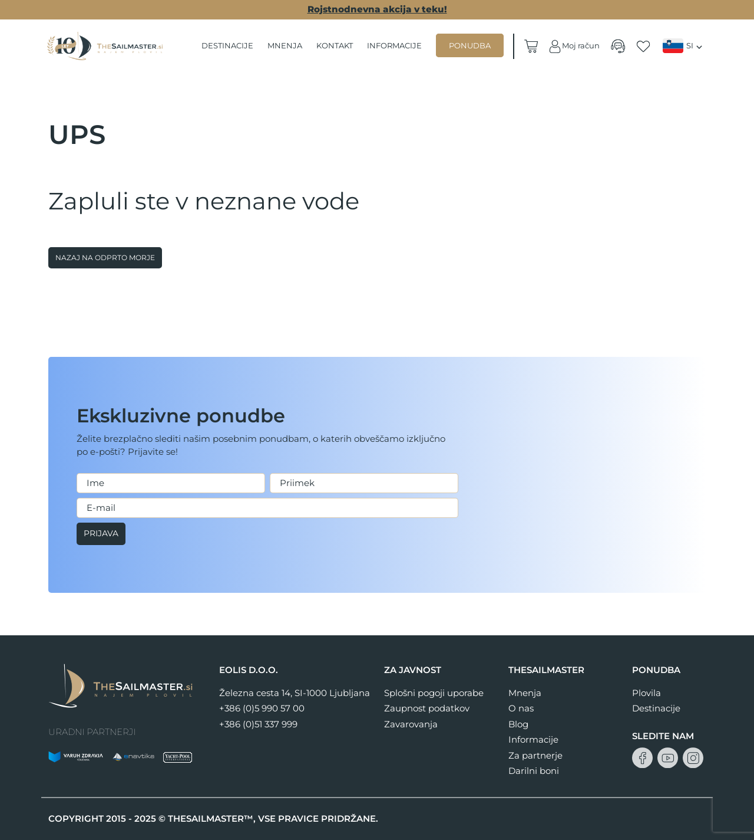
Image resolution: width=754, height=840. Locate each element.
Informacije (395, 45)
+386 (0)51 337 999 (258, 724)
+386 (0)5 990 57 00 (262, 708)
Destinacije (228, 45)
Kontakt (335, 45)
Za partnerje (535, 755)
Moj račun (574, 46)
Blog (518, 724)
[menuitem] (684, 45)
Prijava (103, 533)
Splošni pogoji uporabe (434, 692)
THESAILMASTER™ (210, 818)
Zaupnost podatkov (426, 708)
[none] (684, 46)
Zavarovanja (411, 724)
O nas (521, 708)
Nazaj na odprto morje (105, 257)
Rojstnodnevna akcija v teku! (377, 9)
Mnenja (285, 45)
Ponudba (470, 45)
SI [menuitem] (689, 46)
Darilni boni (533, 770)
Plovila (646, 692)
